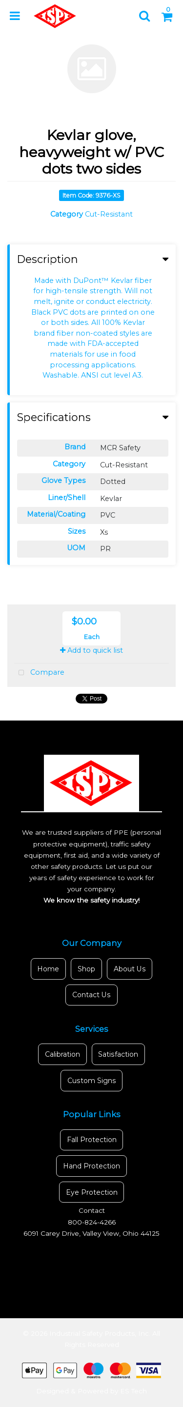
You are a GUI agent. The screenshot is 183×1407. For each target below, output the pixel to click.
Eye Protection (92, 1192)
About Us (130, 969)
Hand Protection (91, 1166)
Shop (86, 969)
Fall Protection (92, 1140)
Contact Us (91, 995)
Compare (39, 673)
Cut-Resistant (109, 214)
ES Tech (133, 1391)
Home (48, 969)
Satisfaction (118, 1054)
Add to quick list (91, 650)
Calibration (62, 1054)
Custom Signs (91, 1081)
